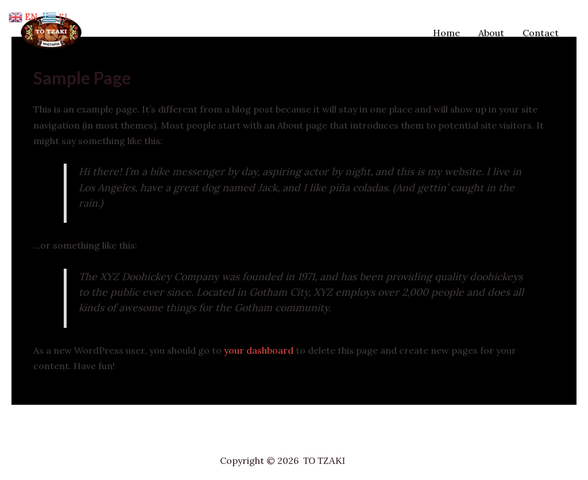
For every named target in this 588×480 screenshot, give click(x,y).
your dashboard (258, 350)
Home (446, 32)
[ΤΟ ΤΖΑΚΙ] (54, 31)
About (491, 32)
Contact (541, 32)
